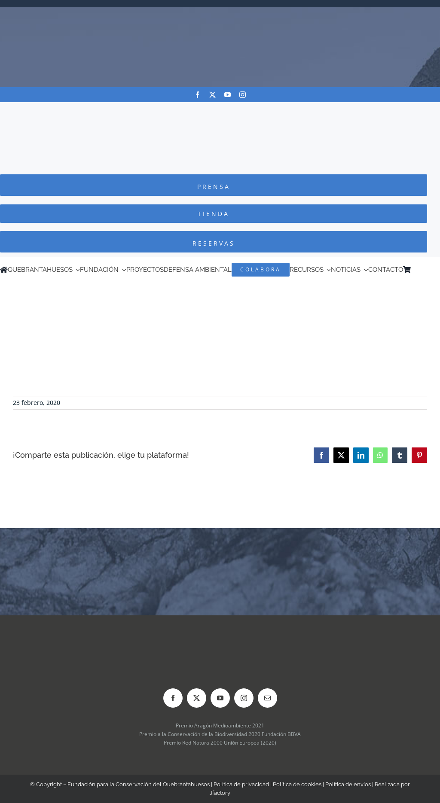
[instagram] (242, 94)
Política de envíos (348, 784)
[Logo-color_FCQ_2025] (220, 110)
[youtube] (227, 94)
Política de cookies (297, 784)
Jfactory (220, 793)
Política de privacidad (241, 784)
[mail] (267, 698)
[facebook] (197, 94)
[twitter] (212, 94)
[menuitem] (427, 270)
